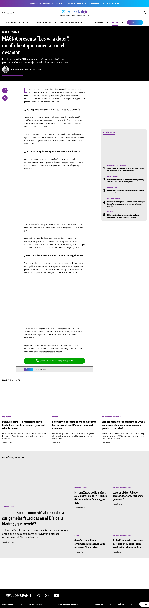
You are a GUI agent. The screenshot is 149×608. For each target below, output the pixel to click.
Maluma (110, 212)
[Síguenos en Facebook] (30, 596)
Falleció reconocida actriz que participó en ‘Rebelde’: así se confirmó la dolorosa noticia (128, 543)
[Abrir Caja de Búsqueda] (145, 13)
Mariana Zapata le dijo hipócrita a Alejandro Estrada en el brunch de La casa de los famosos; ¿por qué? (90, 497)
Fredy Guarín (112, 176)
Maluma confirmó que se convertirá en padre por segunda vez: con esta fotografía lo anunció (123, 216)
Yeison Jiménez (112, 3)
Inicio (4, 32)
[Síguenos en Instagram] (38, 596)
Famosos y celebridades (17, 22)
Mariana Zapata (113, 198)
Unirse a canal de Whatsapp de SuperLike (54, 360)
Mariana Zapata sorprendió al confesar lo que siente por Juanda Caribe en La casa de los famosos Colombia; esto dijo (126, 203)
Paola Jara (6, 417)
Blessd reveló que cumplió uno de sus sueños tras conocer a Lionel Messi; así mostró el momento (74, 425)
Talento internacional (111, 417)
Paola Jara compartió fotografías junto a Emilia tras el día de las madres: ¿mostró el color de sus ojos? (23, 425)
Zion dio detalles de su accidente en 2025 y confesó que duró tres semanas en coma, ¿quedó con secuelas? (123, 425)
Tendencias (97, 22)
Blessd (55, 417)
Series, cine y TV (44, 22)
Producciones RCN (75, 3)
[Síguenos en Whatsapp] (47, 596)
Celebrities (112, 187)
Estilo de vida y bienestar (71, 22)
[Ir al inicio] (74, 13)
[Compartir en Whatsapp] (5, 98)
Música (115, 22)
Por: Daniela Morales (19, 69)
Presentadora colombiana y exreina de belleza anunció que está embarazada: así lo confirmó (125, 191)
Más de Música (11, 380)
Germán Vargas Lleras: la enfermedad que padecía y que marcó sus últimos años (89, 543)
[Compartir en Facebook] (5, 90)
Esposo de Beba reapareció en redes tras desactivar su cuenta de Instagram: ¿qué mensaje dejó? (125, 169)
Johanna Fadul (8, 507)
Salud (76, 536)
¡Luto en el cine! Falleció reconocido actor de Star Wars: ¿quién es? (128, 495)
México (135, 22)
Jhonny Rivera (94, 3)
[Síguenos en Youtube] (56, 596)
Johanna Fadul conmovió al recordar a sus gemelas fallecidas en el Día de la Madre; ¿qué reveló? (33, 518)
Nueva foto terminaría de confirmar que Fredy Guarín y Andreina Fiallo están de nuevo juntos (125, 180)
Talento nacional (40, 369)
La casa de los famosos (52, 3)
